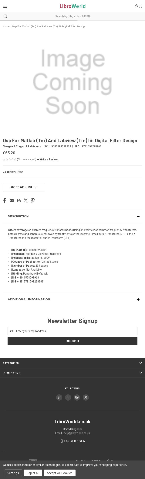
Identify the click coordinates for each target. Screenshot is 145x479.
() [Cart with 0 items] (138, 6)
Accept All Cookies (59, 473)
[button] (47, 159)
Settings (13, 473)
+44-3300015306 (74, 441)
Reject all (33, 473)
